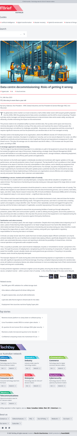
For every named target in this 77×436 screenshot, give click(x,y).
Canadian (34, 408)
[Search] (24, 34)
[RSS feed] (9, 428)
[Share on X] (74, 276)
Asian (29, 408)
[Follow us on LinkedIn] (51, 276)
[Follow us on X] (56, 276)
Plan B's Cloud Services (41, 433)
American (54, 408)
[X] (2, 428)
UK (48, 408)
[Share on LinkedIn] (69, 276)
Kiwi (45, 408)
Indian (41, 408)
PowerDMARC (65, 433)
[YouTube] (6, 428)
